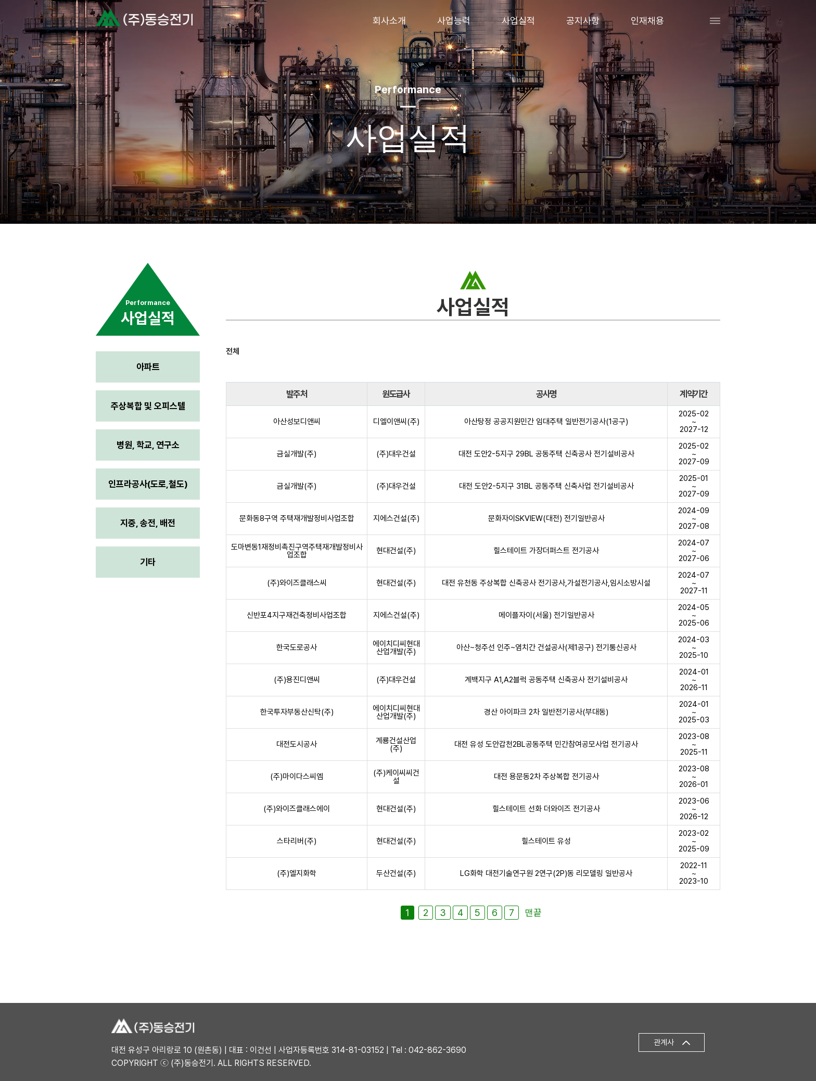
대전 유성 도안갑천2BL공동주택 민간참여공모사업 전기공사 (546, 744)
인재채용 (647, 20)
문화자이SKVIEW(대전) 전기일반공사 (546, 518)
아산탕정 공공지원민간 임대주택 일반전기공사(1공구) (546, 421)
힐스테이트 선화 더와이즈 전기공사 (546, 808)
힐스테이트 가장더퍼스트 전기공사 (546, 550)
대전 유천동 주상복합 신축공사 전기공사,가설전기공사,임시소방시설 (546, 583)
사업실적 (518, 20)
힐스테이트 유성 (546, 841)
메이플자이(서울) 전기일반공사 (546, 615)
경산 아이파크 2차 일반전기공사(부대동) (546, 712)
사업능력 (453, 20)
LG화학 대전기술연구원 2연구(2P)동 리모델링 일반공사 (546, 873)
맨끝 (533, 912)
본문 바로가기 (0, 0)
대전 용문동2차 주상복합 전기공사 (546, 776)
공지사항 (583, 20)
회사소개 (389, 20)
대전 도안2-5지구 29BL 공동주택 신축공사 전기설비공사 (546, 454)
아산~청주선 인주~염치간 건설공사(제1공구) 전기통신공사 (546, 647)
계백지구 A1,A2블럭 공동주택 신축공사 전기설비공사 (546, 679)
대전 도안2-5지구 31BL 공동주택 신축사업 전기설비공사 (546, 486)
